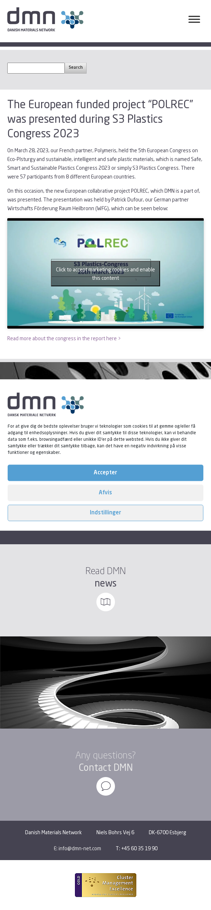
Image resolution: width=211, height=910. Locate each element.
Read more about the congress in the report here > (64, 338)
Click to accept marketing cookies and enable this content (105, 273)
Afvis (105, 492)
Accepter (105, 472)
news (106, 583)
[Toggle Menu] (194, 19)
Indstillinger (105, 512)
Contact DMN (106, 767)
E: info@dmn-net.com (77, 848)
